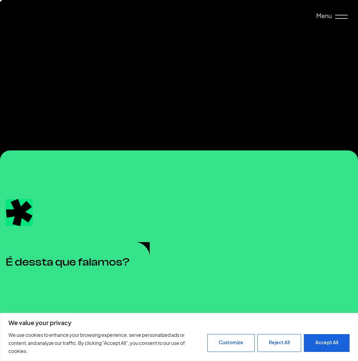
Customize (231, 342)
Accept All (326, 342)
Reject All (279, 342)
